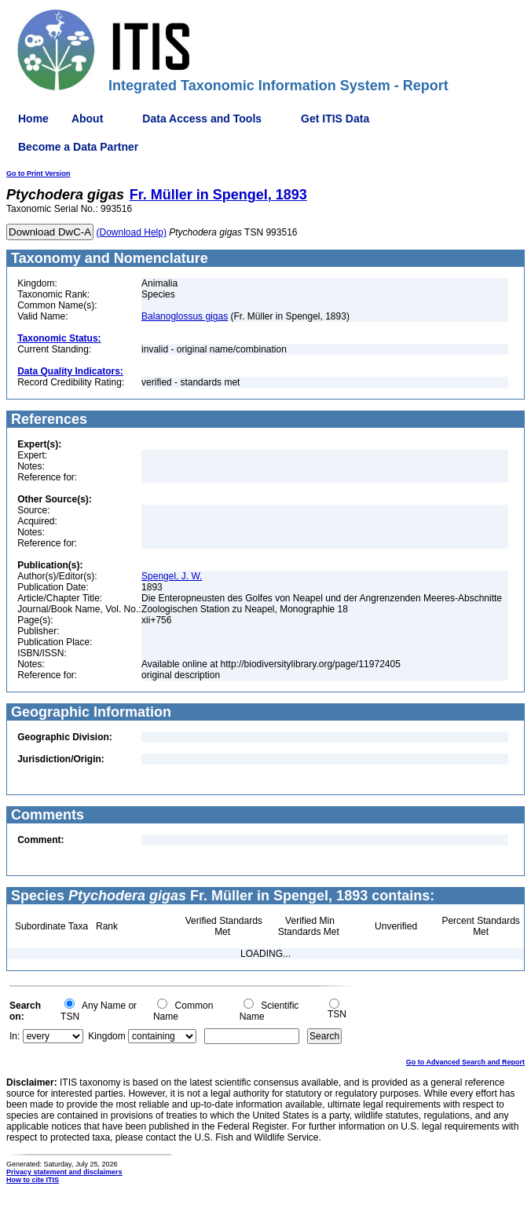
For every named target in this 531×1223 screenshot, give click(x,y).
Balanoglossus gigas (184, 316)
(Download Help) (132, 232)
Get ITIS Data (335, 118)
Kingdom (106, 1036)
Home (33, 118)
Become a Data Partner (78, 147)
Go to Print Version (38, 173)
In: (14, 1036)
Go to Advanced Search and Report (465, 1062)
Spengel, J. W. (171, 576)
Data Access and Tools (202, 118)
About (87, 118)
